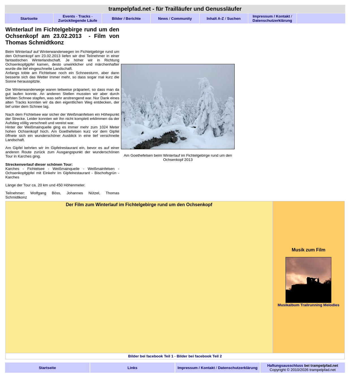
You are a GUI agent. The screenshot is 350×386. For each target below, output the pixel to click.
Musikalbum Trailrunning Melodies (308, 305)
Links (132, 368)
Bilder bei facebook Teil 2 (199, 356)
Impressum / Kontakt (271, 16)
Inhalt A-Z (215, 18)
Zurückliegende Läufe (77, 20)
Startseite (29, 18)
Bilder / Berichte (126, 18)
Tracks (84, 16)
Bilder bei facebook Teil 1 (150, 356)
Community (181, 18)
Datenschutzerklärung (272, 20)
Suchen (234, 18)
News (163, 18)
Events (69, 16)
